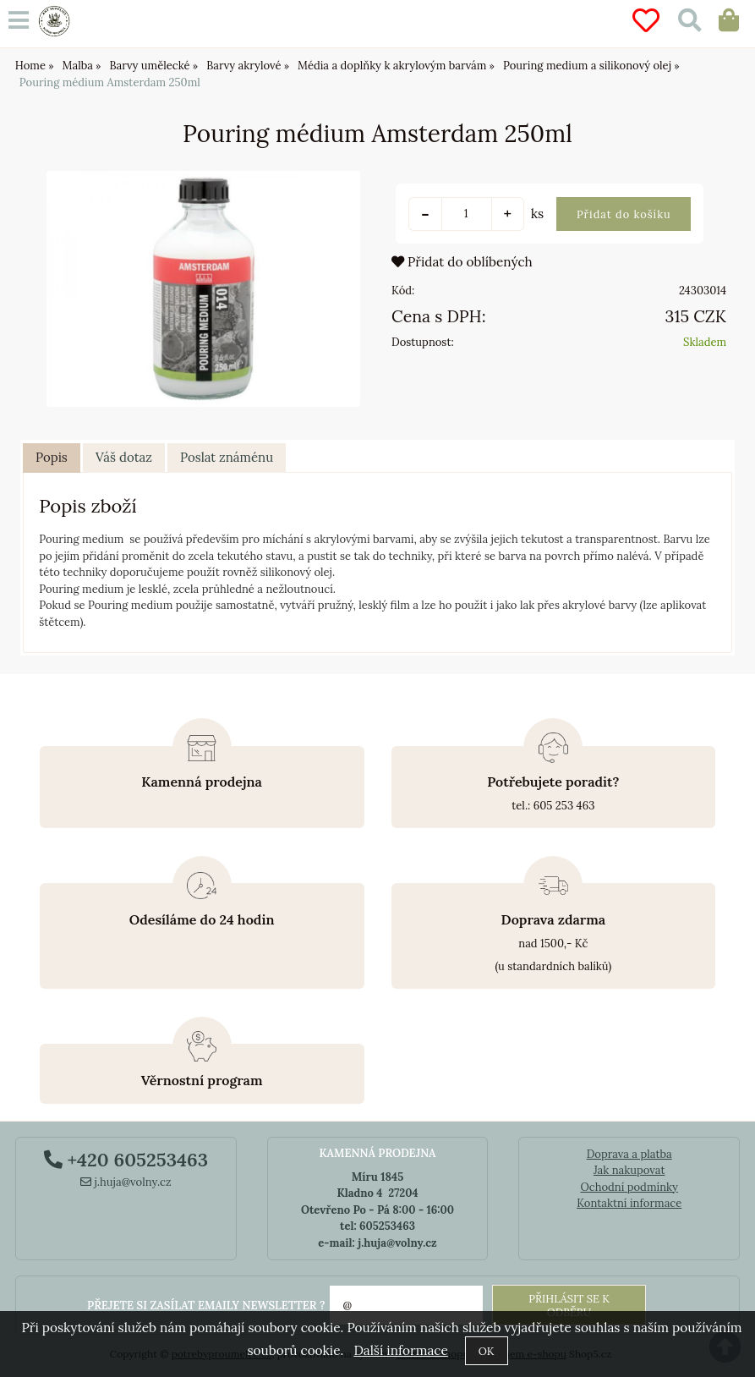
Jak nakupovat (629, 1170)
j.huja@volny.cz (126, 1182)
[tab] (51, 458)
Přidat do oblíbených (462, 262)
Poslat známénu (226, 457)
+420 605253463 (126, 1159)
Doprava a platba (629, 1154)
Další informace (400, 1350)
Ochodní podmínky (628, 1187)
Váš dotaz (124, 457)
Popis (52, 457)
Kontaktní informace (629, 1203)
